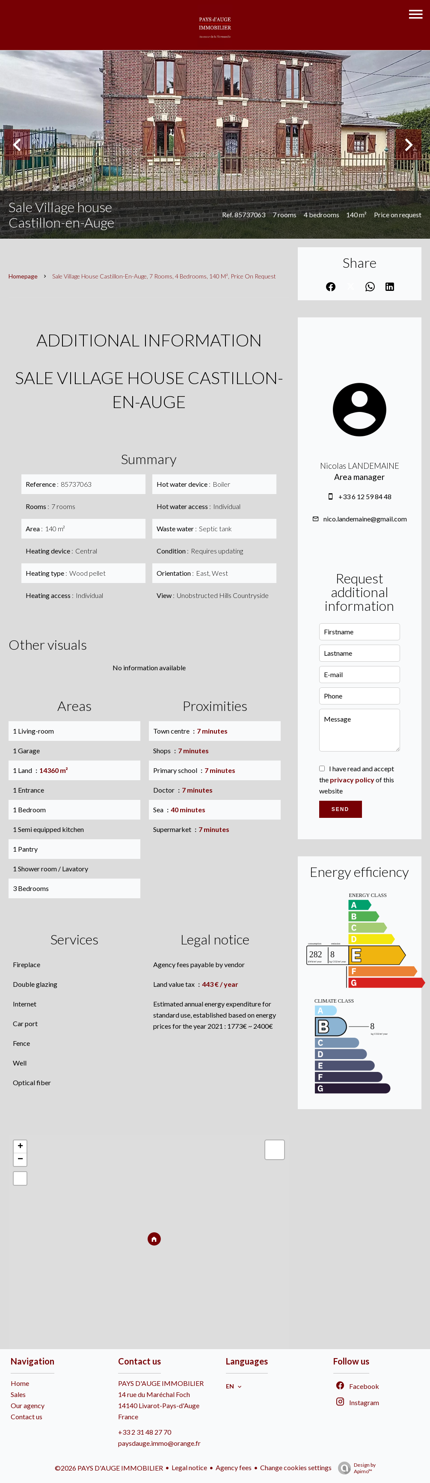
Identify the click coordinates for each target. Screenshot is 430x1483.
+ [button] (20, 1146)
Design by (355, 1468)
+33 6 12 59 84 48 (364, 496)
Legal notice (189, 1467)
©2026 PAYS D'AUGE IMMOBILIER (109, 1468)
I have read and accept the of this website (356, 779)
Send (340, 809)
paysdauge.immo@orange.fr (159, 1443)
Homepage (23, 276)
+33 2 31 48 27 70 (144, 1432)
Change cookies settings (296, 1467)
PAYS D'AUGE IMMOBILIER (161, 1383)
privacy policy (352, 780)
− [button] (20, 1159)
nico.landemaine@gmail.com (365, 519)
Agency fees (234, 1467)
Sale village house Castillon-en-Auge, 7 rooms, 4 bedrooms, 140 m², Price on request (164, 276)
